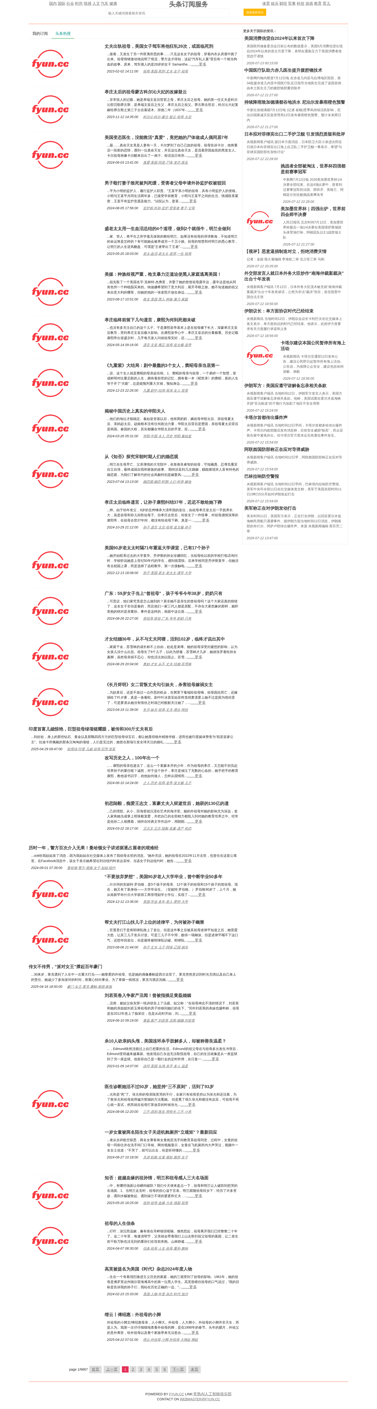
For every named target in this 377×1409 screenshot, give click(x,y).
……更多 (199, 64)
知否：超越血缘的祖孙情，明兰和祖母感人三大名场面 (156, 1177)
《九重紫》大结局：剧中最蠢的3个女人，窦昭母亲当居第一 (162, 365)
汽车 (104, 3)
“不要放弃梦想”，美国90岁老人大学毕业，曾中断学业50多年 (163, 876)
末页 (194, 1369)
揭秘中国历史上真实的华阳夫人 (135, 411)
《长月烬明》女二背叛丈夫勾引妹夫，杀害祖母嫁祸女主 (159, 684)
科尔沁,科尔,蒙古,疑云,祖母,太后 (167, 117)
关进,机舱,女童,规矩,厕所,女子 (165, 1157)
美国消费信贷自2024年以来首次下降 (279, 38)
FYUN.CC (176, 1394)
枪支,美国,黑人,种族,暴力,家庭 (165, 299)
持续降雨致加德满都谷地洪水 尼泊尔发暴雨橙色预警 (294, 102)
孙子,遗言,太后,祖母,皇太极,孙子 (167, 527)
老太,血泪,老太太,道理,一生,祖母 (167, 254)
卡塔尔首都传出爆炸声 (266, 417)
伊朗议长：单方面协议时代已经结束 (279, 311)
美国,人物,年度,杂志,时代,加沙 (165, 1294)
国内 (53, 3)
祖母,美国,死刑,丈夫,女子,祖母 (165, 71)
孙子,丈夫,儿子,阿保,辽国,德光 (165, 947)
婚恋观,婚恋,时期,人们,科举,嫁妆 (167, 482)
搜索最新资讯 (255, 12)
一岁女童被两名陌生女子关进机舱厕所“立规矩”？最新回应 (161, 1132)
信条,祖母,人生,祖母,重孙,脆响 (165, 1248)
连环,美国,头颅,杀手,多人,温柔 (165, 1066)
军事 (292, 3)
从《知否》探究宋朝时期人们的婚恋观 (141, 456)
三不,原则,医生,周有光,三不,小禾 (167, 1112)
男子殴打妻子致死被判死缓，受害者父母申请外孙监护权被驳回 (165, 183)
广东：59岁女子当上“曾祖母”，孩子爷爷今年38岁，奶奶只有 (163, 593)
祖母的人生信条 (120, 1223)
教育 (318, 3)
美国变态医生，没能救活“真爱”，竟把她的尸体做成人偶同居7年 (166, 137)
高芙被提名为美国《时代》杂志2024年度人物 (148, 1269)
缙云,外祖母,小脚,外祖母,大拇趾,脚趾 (170, 1340)
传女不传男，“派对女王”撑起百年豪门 (65, 966)
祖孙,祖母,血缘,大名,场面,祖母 (165, 1203)
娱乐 (275, 3)
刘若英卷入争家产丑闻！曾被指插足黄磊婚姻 (148, 995)
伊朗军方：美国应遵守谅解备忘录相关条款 (285, 385)
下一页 (178, 1369)
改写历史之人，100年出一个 (132, 757)
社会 (70, 3)
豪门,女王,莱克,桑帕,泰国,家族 (89, 987)
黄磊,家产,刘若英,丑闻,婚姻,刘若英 (169, 1020)
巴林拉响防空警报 (261, 476)
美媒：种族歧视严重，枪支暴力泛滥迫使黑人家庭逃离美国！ (163, 274)
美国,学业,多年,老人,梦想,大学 (165, 902)
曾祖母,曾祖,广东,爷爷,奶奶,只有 (167, 618)
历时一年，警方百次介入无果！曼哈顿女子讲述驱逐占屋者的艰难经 (93, 847)
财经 (283, 3)
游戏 (309, 3)
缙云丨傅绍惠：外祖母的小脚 (133, 1314)
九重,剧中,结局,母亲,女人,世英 (165, 390)
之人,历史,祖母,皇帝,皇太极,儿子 (167, 783)
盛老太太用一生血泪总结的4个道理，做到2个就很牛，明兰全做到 (168, 228)
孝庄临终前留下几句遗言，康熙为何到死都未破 (150, 320)
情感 (87, 3)
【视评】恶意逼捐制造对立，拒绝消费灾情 (285, 251)
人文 (96, 3)
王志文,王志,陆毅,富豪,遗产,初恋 (167, 828)
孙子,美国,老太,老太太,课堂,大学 (167, 573)
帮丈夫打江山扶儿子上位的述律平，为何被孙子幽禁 (154, 922)
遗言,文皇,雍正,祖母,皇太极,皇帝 (167, 345)
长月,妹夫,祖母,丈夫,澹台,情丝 (165, 710)
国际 (61, 3)
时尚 (79, 3)
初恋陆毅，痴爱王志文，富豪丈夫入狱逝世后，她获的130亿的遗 (167, 803)
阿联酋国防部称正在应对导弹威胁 (276, 449)
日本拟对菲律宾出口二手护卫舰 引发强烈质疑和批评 (294, 134)
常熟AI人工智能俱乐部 (212, 1394)
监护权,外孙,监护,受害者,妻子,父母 (169, 208)
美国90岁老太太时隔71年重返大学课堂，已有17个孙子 (157, 548)
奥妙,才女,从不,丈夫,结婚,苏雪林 (167, 664)
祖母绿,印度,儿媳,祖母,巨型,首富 (91, 749)
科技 (300, 3)
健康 (113, 3)
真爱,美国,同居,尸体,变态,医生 (165, 162)
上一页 (112, 1369)
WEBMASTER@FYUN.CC (200, 1399)
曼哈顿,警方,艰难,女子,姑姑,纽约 (91, 868)
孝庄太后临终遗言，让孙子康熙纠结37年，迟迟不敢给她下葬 (163, 502)
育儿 (326, 3)
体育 (266, 3)
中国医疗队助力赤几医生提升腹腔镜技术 (283, 70)
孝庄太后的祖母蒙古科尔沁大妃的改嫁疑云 (146, 92)
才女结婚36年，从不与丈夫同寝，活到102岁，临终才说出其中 (165, 639)
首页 (95, 1369)
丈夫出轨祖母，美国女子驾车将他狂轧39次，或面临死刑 (159, 46)
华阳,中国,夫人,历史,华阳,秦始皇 (167, 436)
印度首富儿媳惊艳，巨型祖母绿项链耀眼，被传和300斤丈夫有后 (91, 729)
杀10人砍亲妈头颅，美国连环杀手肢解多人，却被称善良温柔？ (165, 1041)
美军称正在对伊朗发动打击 (270, 508)
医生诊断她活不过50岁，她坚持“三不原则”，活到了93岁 (159, 1086)
